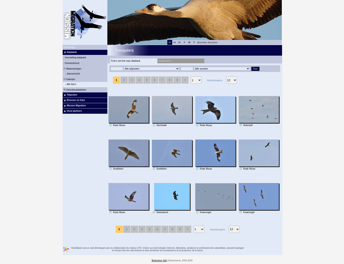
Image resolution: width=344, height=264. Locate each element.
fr (194, 42)
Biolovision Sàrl (159, 260)
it (184, 42)
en (179, 42)
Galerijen (69, 79)
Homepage (69, 47)
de (189, 42)
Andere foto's (165, 61)
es (174, 42)
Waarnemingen (72, 69)
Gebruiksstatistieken (75, 90)
